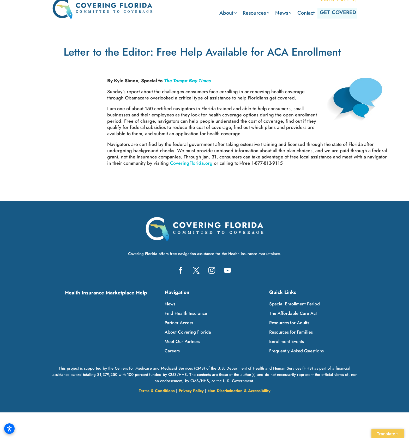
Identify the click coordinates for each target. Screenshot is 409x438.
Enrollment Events (286, 341)
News (264, 13)
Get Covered (331, 13)
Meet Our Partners (182, 341)
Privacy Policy (191, 391)
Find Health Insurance (186, 313)
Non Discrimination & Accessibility (239, 391)
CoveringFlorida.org (191, 163)
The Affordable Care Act (293, 313)
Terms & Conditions (157, 391)
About (209, 13)
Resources (237, 13)
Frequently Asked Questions (296, 351)
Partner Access (179, 322)
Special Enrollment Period (294, 304)
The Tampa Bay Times (187, 80)
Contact (288, 13)
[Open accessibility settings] (9, 428)
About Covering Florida (188, 332)
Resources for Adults (289, 322)
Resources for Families (291, 332)
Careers (172, 351)
